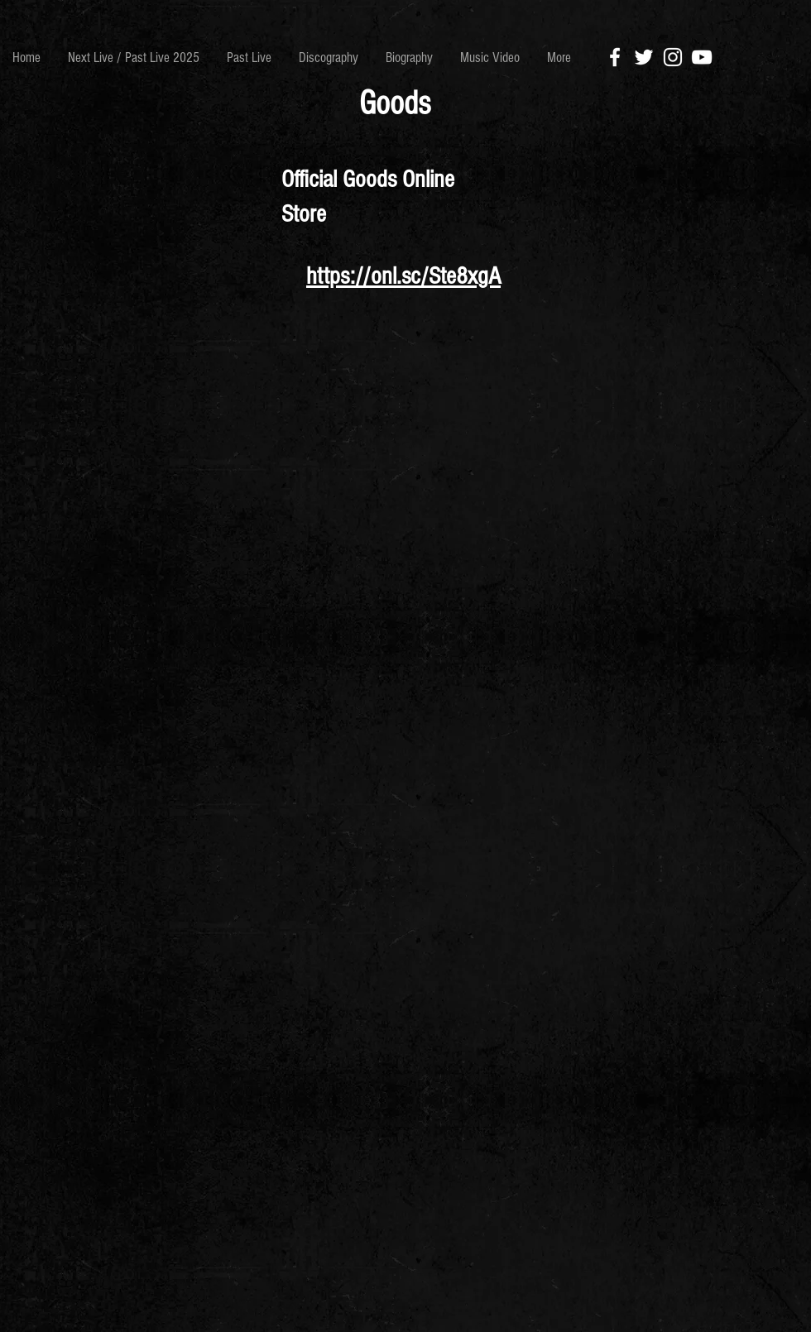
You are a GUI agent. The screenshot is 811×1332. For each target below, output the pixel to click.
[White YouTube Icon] (701, 57)
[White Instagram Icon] (672, 57)
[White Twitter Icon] (643, 57)
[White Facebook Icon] (614, 57)
